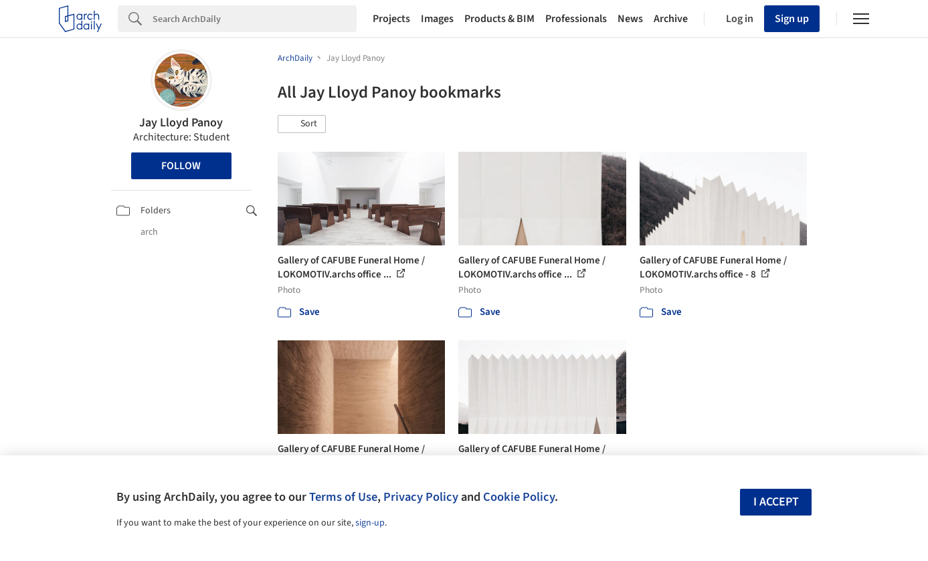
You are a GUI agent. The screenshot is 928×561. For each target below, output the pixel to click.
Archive (671, 18)
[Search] (255, 18)
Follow (181, 165)
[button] (302, 124)
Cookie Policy (519, 497)
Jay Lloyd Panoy (181, 122)
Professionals (576, 18)
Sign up (792, 18)
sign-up (370, 523)
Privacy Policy (420, 497)
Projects (391, 18)
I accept (776, 501)
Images (437, 18)
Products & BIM (499, 18)
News (630, 18)
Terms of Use (343, 497)
